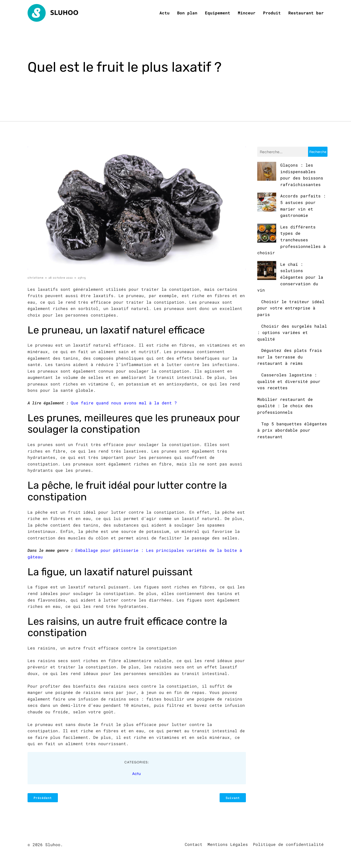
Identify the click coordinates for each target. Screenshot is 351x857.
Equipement (217, 12)
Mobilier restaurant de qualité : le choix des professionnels (285, 366)
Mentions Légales (227, 843)
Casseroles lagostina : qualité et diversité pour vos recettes (288, 342)
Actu (164, 12)
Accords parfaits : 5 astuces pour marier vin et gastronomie (290, 195)
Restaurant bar (306, 12)
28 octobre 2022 (61, 277)
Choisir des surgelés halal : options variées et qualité (292, 293)
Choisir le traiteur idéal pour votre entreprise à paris (290, 268)
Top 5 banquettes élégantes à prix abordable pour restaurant (292, 391)
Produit (272, 12)
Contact (193, 843)
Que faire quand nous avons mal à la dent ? (124, 402)
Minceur (246, 12)
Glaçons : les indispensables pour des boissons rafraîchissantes (288, 171)
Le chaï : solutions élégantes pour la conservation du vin (283, 244)
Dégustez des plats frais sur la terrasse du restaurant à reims (289, 317)
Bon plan (187, 12)
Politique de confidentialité (288, 843)
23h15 (82, 277)
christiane (35, 277)
